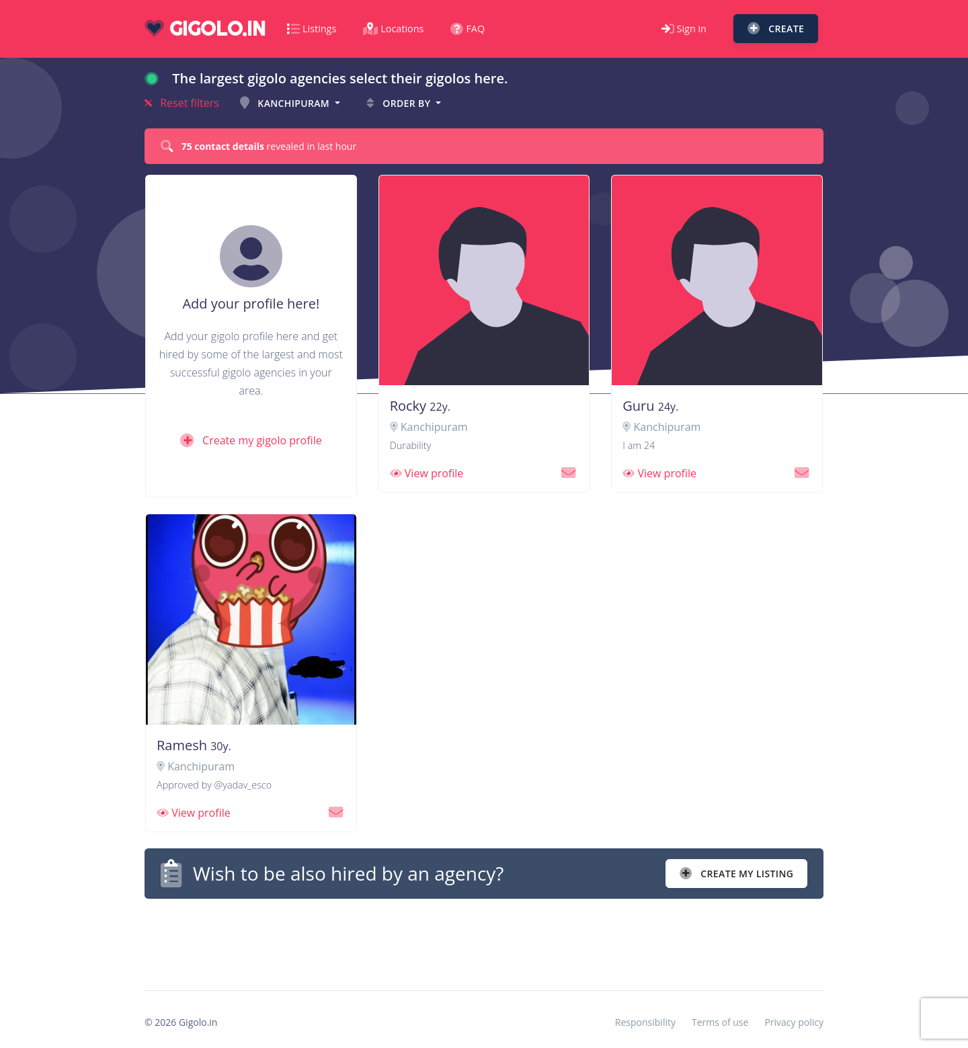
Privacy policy (793, 1022)
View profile (427, 473)
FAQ (467, 28)
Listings (311, 28)
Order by (399, 103)
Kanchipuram (286, 103)
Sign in (684, 28)
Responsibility (645, 1022)
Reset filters (182, 102)
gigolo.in (205, 28)
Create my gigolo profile (251, 440)
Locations (393, 28)
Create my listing (736, 873)
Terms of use (720, 1022)
